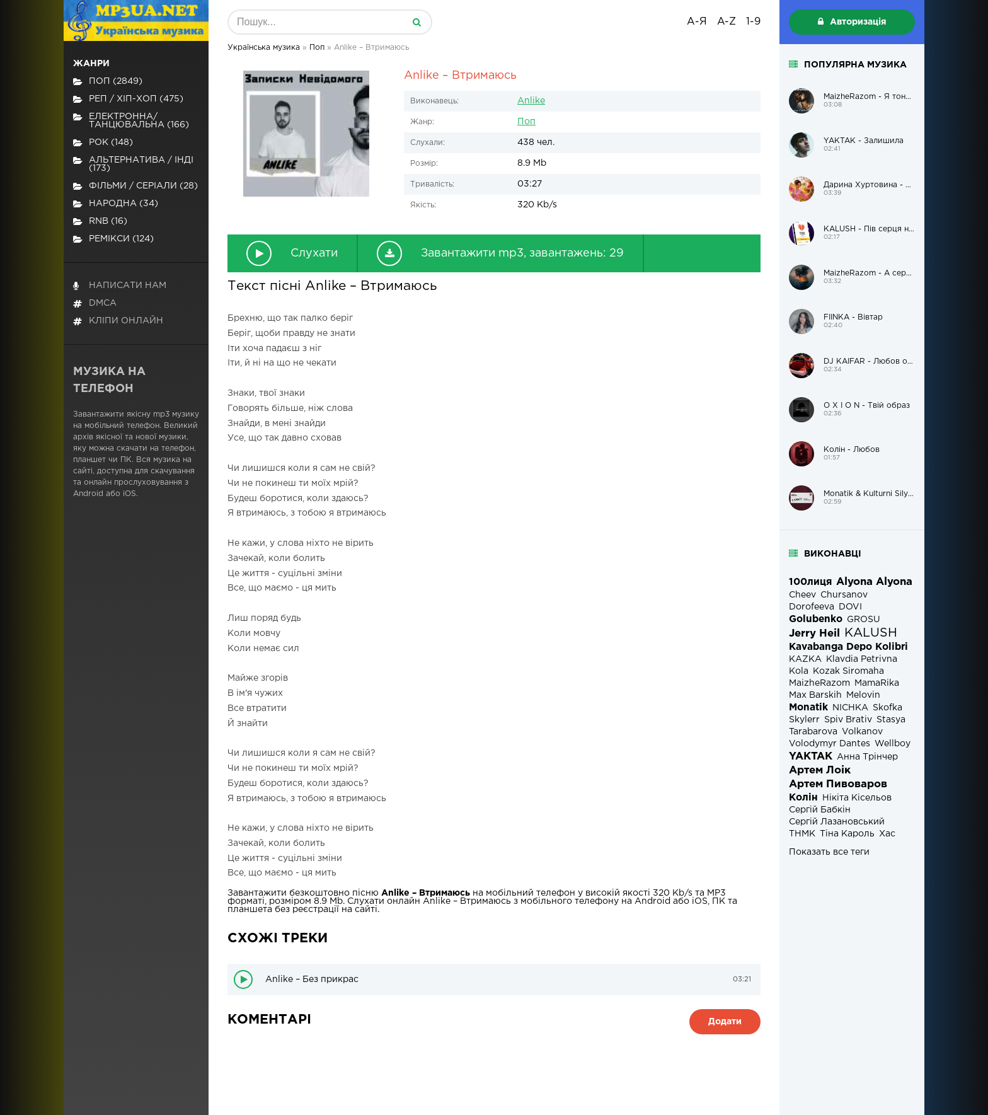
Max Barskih (815, 695)
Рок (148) (103, 143)
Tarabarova (813, 732)
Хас (887, 834)
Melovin (863, 695)
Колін (803, 798)
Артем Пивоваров (838, 784)
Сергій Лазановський (837, 822)
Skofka (887, 708)
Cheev (802, 595)
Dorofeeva (811, 607)
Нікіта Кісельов (857, 798)
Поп (526, 121)
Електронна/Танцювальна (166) (131, 121)
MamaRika (876, 683)
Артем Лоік (820, 770)
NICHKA (850, 708)
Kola (798, 671)
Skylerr (804, 720)
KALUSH (870, 633)
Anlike (531, 101)
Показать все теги (829, 852)
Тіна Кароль (847, 834)
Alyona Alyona (874, 582)
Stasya (890, 720)
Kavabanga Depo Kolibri (848, 647)
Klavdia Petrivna (861, 659)
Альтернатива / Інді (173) (133, 164)
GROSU (863, 619)
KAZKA (805, 659)
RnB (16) (100, 221)
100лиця (810, 582)
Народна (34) (115, 204)
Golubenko (815, 619)
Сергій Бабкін (820, 810)
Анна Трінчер (867, 757)
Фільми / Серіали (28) (135, 186)
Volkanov (862, 732)
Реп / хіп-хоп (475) (128, 99)
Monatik (808, 707)
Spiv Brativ (848, 720)
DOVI (850, 607)
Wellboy (892, 744)
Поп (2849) (107, 82)
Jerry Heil (814, 633)
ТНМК (802, 834)
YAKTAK (810, 756)
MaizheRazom (819, 683)
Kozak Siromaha (848, 671)
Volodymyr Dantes (829, 744)
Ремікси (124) (113, 239)
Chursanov (844, 595)
